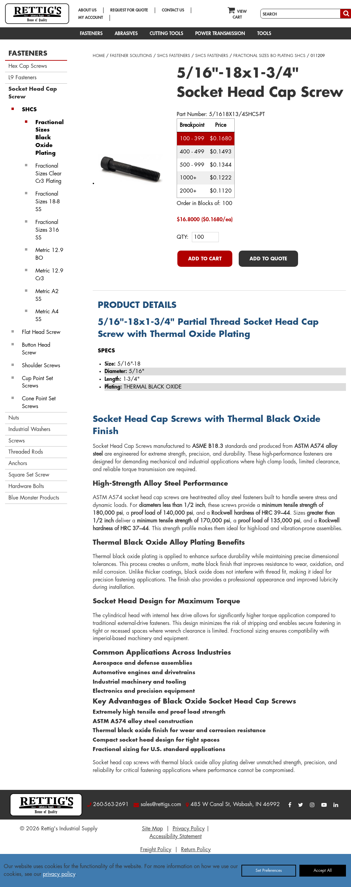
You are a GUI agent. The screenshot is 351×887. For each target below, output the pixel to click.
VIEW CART (237, 12)
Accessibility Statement (175, 836)
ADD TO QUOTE (268, 258)
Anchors (17, 463)
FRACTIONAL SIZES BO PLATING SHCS (269, 56)
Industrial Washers (29, 429)
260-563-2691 (111, 804)
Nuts (13, 418)
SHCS (29, 109)
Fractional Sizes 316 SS (47, 230)
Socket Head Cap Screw (32, 92)
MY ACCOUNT (90, 18)
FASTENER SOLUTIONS (131, 56)
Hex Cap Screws (27, 66)
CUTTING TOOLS (166, 33)
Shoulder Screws (41, 365)
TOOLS (264, 33)
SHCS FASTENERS (173, 56)
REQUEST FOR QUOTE (129, 10)
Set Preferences (269, 870)
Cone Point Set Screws (39, 402)
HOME (99, 56)
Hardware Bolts (26, 486)
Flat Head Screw (41, 332)
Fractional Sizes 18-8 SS (47, 201)
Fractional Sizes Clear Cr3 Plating (48, 173)
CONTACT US (173, 10)
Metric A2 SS (47, 295)
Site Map (152, 828)
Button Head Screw (36, 348)
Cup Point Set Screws (37, 382)
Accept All (323, 870)
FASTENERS (91, 33)
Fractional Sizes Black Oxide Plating (49, 138)
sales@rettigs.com (161, 804)
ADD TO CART (205, 258)
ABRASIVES (126, 33)
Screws (16, 441)
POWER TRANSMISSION (220, 33)
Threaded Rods (25, 452)
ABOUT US (87, 10)
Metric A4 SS (47, 315)
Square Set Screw (28, 475)
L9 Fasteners (22, 77)
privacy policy (59, 874)
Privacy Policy (189, 828)
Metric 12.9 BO (49, 254)
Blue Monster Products (33, 497)
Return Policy (196, 849)
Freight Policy (155, 849)
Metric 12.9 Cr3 (49, 274)
